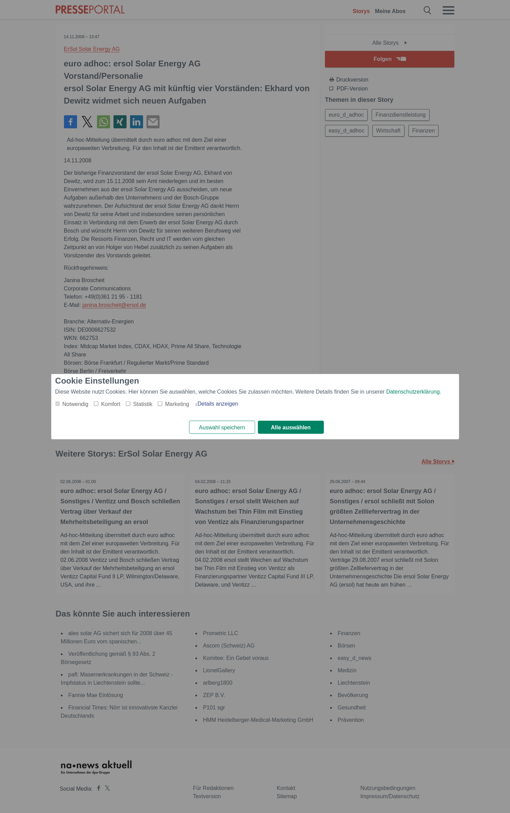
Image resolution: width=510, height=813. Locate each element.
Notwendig (75, 404)
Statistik (142, 404)
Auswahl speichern (222, 427)
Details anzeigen (217, 403)
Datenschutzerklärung (413, 391)
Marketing (177, 404)
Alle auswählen (291, 427)
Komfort (110, 404)
